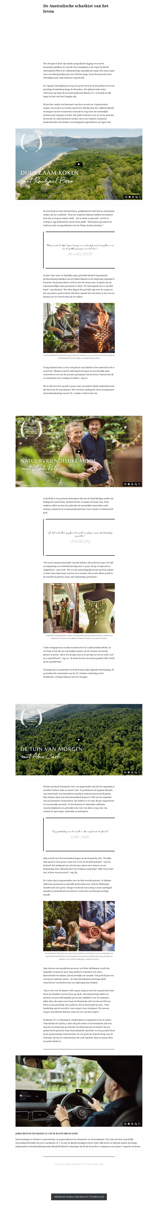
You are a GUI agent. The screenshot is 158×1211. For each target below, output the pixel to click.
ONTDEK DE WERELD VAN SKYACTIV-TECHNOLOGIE (79, 1196)
